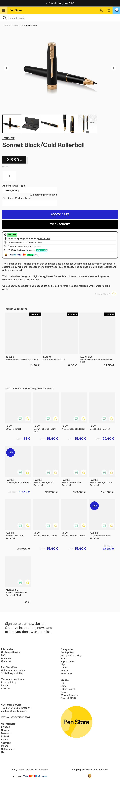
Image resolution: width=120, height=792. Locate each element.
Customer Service (11, 652)
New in (64, 670)
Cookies (5, 688)
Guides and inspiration (13, 670)
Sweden (5, 726)
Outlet (64, 667)
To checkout (60, 224)
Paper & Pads (68, 661)
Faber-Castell (68, 689)
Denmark (6, 733)
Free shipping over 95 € (60, 3)
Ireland (4, 745)
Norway (5, 730)
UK (2, 752)
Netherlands (7, 749)
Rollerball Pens (30, 25)
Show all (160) (68, 698)
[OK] (60, 17)
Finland (5, 736)
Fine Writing (16, 25)
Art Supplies (67, 652)
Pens (6, 25)
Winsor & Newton (70, 695)
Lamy (63, 686)
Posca (64, 692)
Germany (6, 742)
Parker (8, 138)
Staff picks (66, 673)
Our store (6, 661)
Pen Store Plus (9, 667)
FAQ (3, 655)
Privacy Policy (8, 682)
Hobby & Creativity (71, 655)
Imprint (5, 685)
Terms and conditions (12, 679)
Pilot (63, 682)
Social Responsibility (12, 673)
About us (6, 658)
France (4, 739)
